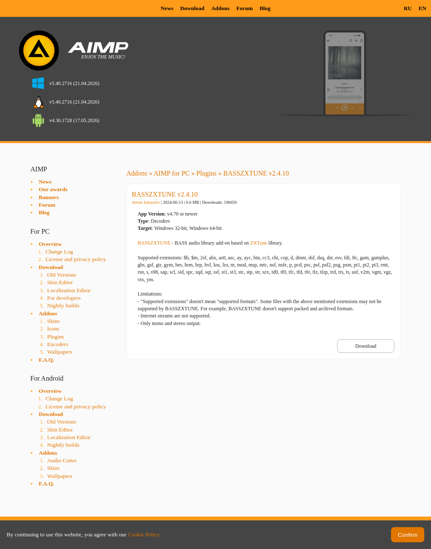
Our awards (53, 189)
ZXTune (258, 243)
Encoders (57, 344)
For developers (64, 298)
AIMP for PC (172, 173)
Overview (50, 244)
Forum (244, 8)
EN (422, 8)
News (167, 8)
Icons (53, 328)
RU (408, 8)
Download (192, 8)
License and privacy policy (75, 259)
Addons (220, 8)
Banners (49, 197)
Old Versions (61, 275)
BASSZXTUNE (154, 243)
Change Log (59, 251)
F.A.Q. (46, 360)
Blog (265, 8)
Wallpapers (59, 352)
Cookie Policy (144, 534)
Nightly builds (63, 305)
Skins (53, 321)
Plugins (55, 336)
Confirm (408, 535)
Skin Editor (60, 282)
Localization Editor (68, 290)
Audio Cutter (62, 460)
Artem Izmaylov (146, 202)
